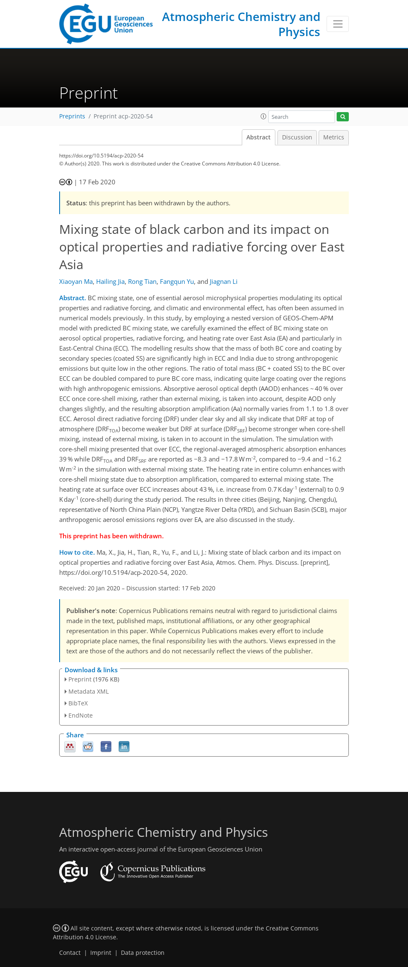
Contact (70, 953)
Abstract (258, 137)
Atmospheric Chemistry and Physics (241, 23)
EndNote (80, 715)
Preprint (80, 679)
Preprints (72, 116)
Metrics (333, 137)
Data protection (143, 953)
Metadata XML (88, 691)
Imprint (100, 953)
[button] (264, 116)
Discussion (297, 137)
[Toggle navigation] (338, 24)
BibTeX (78, 703)
